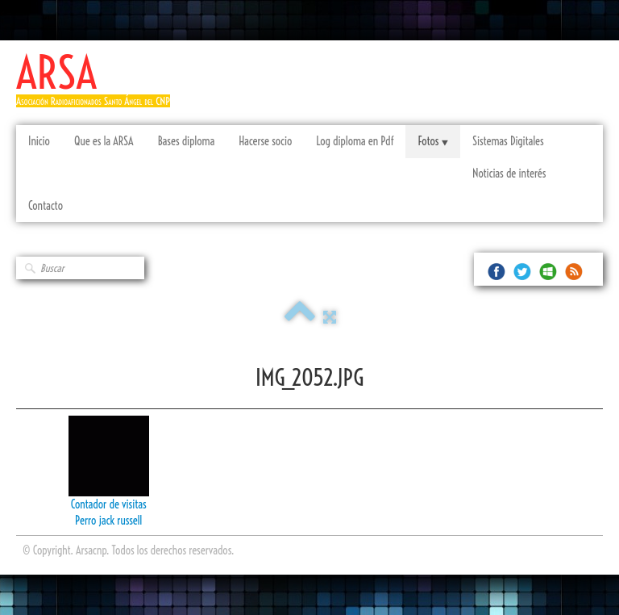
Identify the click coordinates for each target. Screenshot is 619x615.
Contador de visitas (109, 504)
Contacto (45, 206)
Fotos (432, 141)
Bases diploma (186, 141)
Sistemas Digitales (508, 141)
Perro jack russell (108, 520)
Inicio (39, 141)
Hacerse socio (265, 141)
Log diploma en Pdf (354, 141)
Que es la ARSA (104, 141)
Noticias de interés (509, 173)
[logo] (99, 86)
